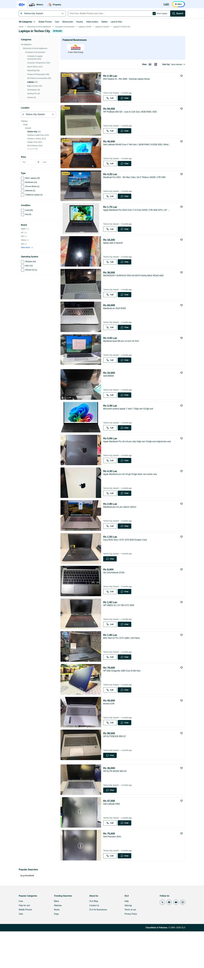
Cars (57, 22)
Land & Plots (116, 22)
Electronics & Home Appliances (39, 63)
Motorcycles (67, 22)
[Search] (177, 13)
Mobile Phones (45, 22)
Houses (79, 22)
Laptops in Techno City (121, 63)
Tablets (104, 22)
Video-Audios (92, 22)
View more (27, 284)
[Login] (166, 4)
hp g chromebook (27, 912)
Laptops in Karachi (102, 63)
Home (21, 63)
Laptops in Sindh (84, 63)
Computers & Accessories (65, 63)
